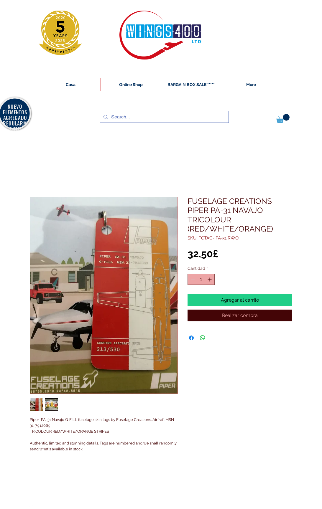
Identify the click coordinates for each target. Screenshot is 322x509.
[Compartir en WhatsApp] (202, 337)
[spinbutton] (201, 279)
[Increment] (210, 279)
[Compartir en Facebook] (191, 337)
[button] (283, 118)
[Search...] (163, 117)
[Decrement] (192, 279)
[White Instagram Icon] (30, 505)
